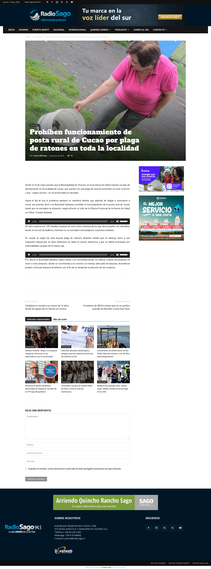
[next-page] (32, 398)
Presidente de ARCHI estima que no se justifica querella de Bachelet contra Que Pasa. (106, 307)
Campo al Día (141, 30)
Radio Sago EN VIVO (32, 2)
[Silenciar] (117, 221)
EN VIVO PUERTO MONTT (179, 563)
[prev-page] (27, 398)
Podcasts (122, 30)
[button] (47, 2)
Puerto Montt (40, 30)
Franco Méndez (40, 155)
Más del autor (60, 319)
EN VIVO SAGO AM (200, 563)
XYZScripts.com (119, 567)
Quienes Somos (100, 30)
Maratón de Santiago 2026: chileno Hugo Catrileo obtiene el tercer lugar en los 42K (112, 389)
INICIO (11, 30)
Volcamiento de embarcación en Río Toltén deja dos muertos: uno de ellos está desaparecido (113, 353)
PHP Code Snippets (93, 567)
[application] (77, 221)
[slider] (73, 221)
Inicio (27, 37)
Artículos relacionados (38, 319)
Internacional (77, 30)
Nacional (59, 30)
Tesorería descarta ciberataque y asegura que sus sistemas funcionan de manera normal (77, 353)
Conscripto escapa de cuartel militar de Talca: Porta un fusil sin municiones (76, 389)
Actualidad (37, 37)
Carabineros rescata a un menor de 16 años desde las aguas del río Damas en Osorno (47, 307)
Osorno (23, 30)
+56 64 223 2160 (72, 532)
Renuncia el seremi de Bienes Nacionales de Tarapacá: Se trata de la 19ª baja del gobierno (40, 389)
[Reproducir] (29, 221)
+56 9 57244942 (73, 535)
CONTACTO (160, 30)
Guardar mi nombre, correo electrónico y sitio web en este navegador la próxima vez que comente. (74, 469)
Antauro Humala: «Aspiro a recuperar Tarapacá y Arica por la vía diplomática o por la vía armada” (41, 353)
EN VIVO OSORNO (158, 563)
